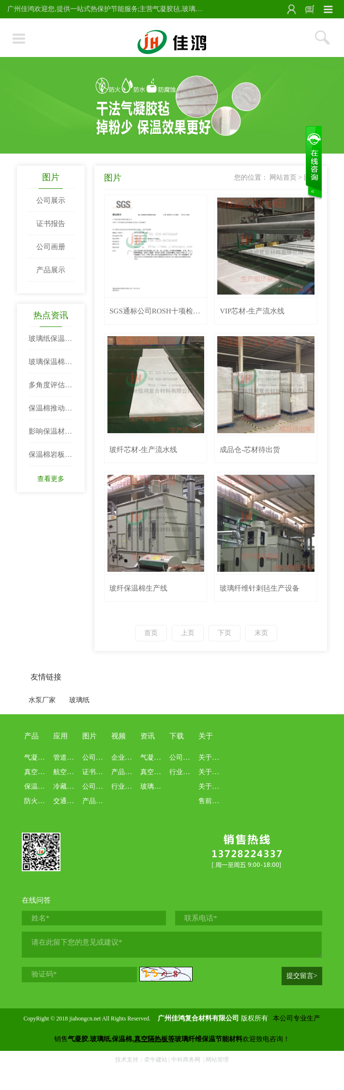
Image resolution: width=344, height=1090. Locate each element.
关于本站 (211, 772)
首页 (151, 633)
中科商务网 (185, 1059)
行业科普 (124, 786)
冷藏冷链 (66, 786)
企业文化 (124, 757)
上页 (187, 633)
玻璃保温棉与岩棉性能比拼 (50, 365)
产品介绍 (124, 772)
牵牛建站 (155, 1059)
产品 (31, 736)
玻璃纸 (79, 700)
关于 (205, 736)
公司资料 (182, 757)
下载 (176, 736)
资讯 (147, 736)
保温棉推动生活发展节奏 (50, 412)
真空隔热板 (157, 772)
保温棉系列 (41, 786)
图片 (51, 177)
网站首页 (283, 177)
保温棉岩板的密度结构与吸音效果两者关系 (50, 458)
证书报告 (50, 223)
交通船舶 (66, 801)
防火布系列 (41, 801)
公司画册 (50, 247)
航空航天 (66, 772)
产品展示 (50, 270)
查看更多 (50, 478)
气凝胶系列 (41, 757)
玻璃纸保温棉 (160, 786)
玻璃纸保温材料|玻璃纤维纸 (50, 342)
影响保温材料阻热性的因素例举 (50, 435)
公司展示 (50, 200)
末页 (261, 633)
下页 (224, 633)
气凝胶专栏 (157, 757)
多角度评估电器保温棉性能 (50, 388)
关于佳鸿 (211, 757)
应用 (60, 736)
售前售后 (211, 801)
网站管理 (217, 1059)
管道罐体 (66, 757)
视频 (118, 736)
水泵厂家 (42, 700)
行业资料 (182, 772)
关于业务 (211, 786)
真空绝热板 (41, 772)
